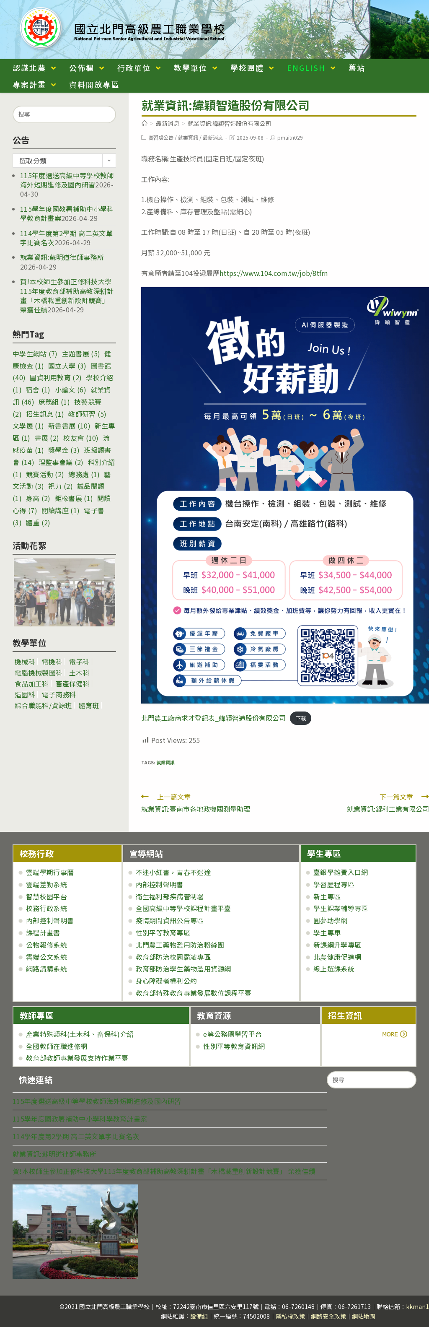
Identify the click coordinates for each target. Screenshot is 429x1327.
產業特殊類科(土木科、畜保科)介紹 (80, 1034)
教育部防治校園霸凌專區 (173, 957)
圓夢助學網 (330, 920)
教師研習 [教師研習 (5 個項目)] (87, 414)
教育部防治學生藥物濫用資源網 (183, 968)
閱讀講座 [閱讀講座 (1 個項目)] (60, 510)
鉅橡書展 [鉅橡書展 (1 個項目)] (74, 498)
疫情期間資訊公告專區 (170, 920)
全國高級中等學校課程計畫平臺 (183, 908)
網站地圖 (363, 1316)
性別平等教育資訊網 (234, 1046)
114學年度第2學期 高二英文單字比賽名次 (76, 1136)
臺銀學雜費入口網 (340, 872)
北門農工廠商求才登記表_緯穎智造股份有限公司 (213, 718)
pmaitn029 (290, 137)
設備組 (199, 1316)
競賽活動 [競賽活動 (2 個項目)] (45, 474)
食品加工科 (32, 683)
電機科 (52, 662)
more (351, 1034)
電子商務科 (59, 694)
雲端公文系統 (46, 957)
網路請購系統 (46, 968)
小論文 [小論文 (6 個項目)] (70, 389)
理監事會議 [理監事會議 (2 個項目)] (61, 462)
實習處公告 (160, 137)
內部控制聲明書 (50, 920)
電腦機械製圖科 (38, 672)
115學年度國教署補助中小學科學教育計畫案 (80, 1119)
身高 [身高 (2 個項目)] (38, 498)
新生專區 (327, 896)
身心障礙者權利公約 (166, 981)
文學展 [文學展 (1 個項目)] (28, 426)
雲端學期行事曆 (50, 872)
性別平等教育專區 (163, 932)
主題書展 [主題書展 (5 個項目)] (81, 353)
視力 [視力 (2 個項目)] (60, 486)
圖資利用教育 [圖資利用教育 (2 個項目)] (56, 377)
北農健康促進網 (337, 957)
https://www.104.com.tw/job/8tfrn (274, 273)
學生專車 (327, 932)
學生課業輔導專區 (340, 908)
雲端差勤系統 (46, 884)
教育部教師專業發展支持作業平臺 (77, 1058)
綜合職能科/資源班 (43, 705)
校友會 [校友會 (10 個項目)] (80, 438)
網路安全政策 (328, 1316)
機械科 (25, 662)
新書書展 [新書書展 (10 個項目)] (69, 426)
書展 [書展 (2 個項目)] (47, 438)
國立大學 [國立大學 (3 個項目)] (67, 366)
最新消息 (213, 137)
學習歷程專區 (333, 884)
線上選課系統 (333, 968)
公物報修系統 (46, 945)
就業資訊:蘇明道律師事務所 (62, 257)
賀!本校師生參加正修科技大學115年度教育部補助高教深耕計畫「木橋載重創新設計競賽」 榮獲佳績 (67, 295)
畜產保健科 (73, 683)
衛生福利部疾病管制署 (170, 896)
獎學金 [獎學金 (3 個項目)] (64, 450)
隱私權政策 (290, 1316)
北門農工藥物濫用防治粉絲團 (180, 945)
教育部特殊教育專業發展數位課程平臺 (194, 993)
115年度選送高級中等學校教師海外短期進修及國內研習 (67, 180)
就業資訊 (188, 137)
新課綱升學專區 (337, 945)
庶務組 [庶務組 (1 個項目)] (54, 402)
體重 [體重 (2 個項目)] (38, 522)
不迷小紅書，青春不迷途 (173, 872)
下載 (300, 718)
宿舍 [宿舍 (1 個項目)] (38, 389)
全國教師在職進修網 (57, 1046)
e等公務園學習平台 (232, 1034)
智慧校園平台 (46, 896)
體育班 (89, 705)
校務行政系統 (46, 908)
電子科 (79, 662)
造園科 (25, 694)
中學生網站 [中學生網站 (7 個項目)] (35, 353)
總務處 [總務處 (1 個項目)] (84, 474)
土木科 (79, 672)
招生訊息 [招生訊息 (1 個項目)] (45, 414)
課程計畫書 (43, 932)
